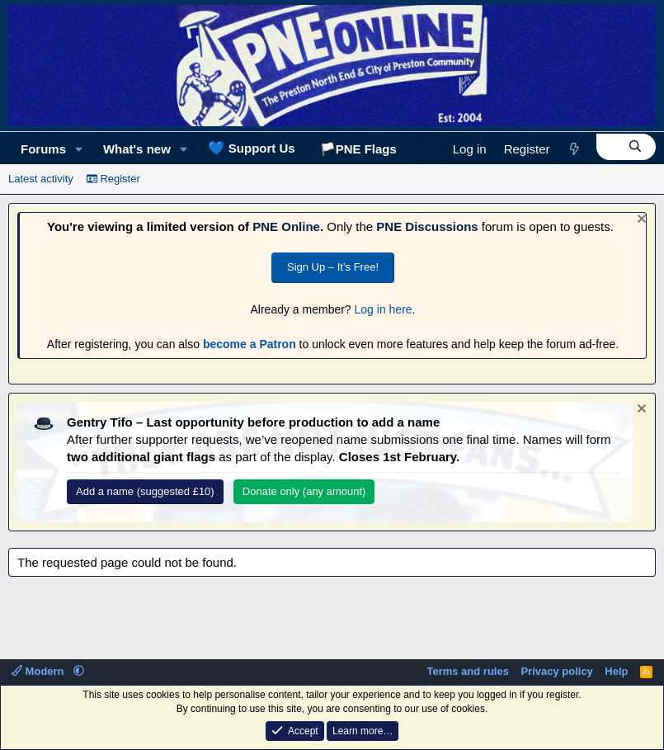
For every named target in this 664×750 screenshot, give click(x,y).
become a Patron (249, 344)
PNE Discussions (427, 226)
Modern (39, 671)
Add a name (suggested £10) (145, 491)
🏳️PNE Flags (358, 149)
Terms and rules (467, 671)
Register (113, 178)
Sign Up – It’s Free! (333, 267)
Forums (43, 149)
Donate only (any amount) (304, 491)
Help (616, 671)
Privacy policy (556, 671)
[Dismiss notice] (640, 220)
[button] (79, 149)
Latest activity (40, 178)
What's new (137, 149)
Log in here (383, 309)
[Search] (626, 147)
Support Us (251, 147)
